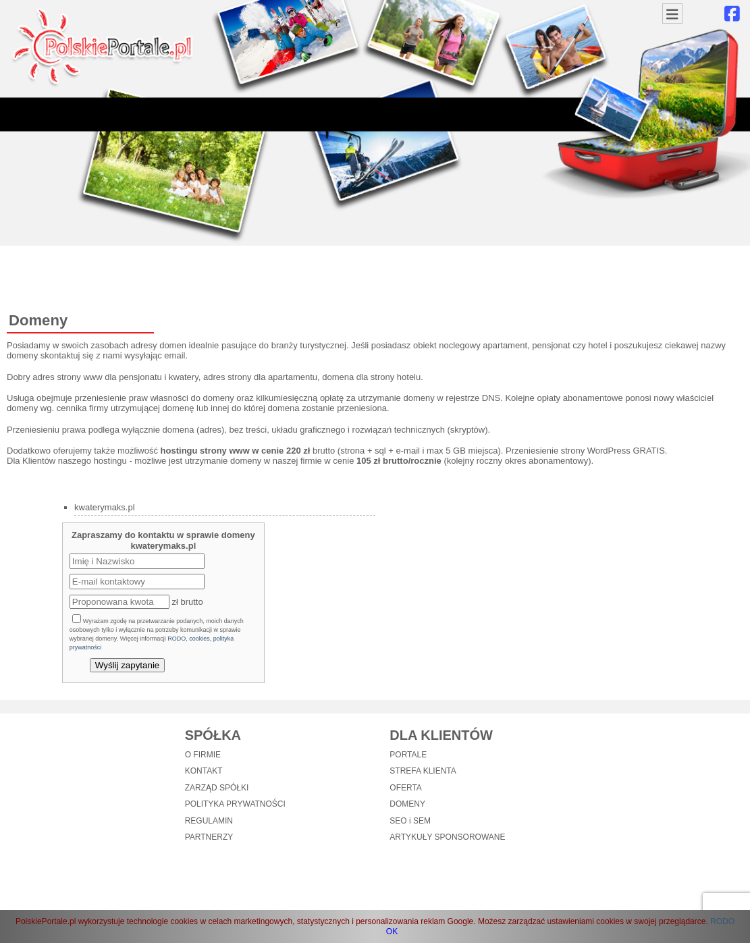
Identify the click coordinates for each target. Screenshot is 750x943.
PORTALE (408, 754)
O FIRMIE (203, 754)
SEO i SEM (410, 821)
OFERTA (406, 787)
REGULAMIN (209, 821)
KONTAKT (204, 771)
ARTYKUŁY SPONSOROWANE (447, 837)
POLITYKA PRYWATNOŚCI (235, 804)
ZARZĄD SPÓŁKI (217, 787)
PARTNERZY (209, 837)
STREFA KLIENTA (423, 771)
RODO (722, 921)
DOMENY (407, 804)
